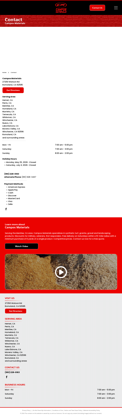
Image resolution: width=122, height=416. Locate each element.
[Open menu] (116, 8)
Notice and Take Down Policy (73, 410)
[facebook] (6, 209)
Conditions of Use (57, 410)
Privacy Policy (26, 410)
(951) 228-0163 (11, 174)
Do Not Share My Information (42, 410)
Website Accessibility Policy (91, 410)
